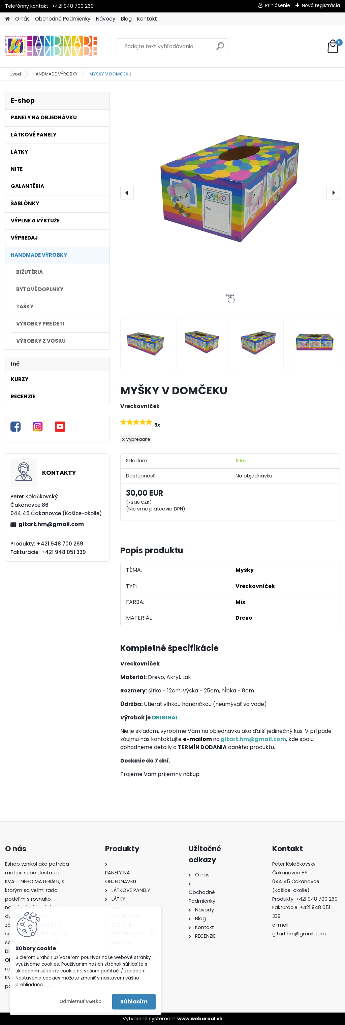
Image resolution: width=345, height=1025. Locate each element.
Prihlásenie (277, 5)
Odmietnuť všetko (80, 1001)
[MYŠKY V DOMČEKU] (230, 193)
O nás (22, 18)
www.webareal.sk (199, 1018)
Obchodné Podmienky (63, 18)
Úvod (15, 74)
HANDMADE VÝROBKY (55, 74)
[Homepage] (7, 19)
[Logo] (51, 46)
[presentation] (127, 192)
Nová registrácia (321, 5)
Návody (106, 18)
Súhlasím (134, 1001)
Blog (126, 18)
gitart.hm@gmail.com (51, 524)
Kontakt (147, 18)
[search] (220, 48)
